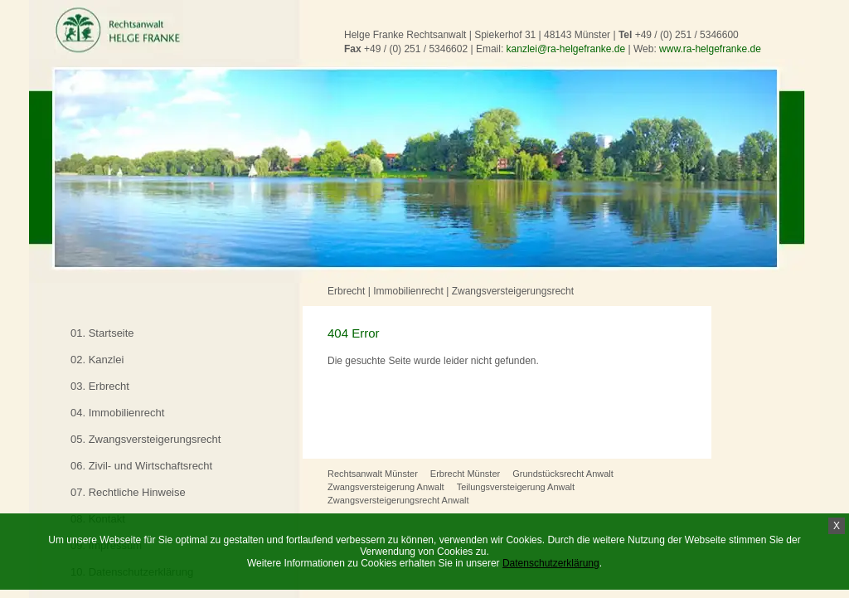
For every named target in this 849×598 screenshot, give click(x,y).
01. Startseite (102, 333)
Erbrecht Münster (465, 474)
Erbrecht (346, 291)
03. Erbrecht (99, 386)
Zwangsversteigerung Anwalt (385, 487)
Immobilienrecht (408, 291)
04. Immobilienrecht (117, 412)
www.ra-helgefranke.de (710, 49)
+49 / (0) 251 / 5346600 (687, 35)
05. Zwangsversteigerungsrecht (145, 439)
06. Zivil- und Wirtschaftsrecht (141, 465)
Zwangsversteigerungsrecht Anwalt (398, 500)
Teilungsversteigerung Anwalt (516, 487)
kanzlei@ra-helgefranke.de (566, 49)
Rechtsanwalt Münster (372, 474)
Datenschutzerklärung (550, 563)
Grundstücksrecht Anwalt (563, 474)
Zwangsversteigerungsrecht (513, 291)
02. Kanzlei (97, 359)
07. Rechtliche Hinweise (128, 492)
